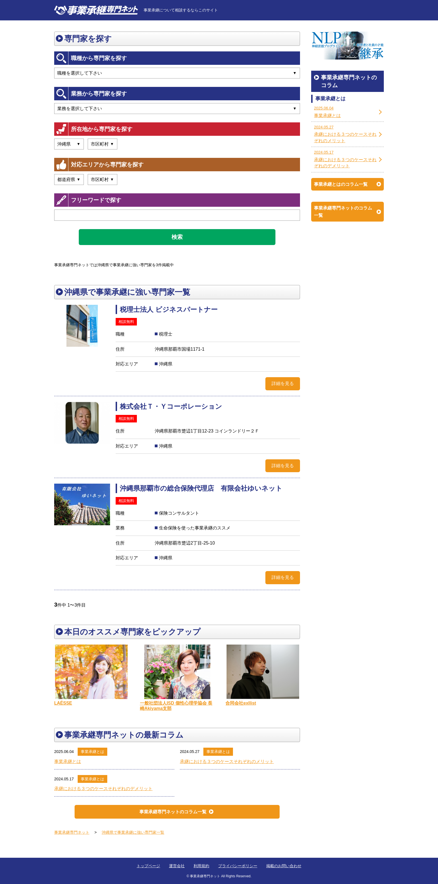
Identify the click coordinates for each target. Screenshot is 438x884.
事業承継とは (92, 751)
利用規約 (201, 866)
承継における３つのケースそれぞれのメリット (227, 761)
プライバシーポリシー (237, 866)
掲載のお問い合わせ (283, 866)
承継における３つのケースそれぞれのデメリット (103, 788)
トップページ (148, 866)
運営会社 (177, 866)
